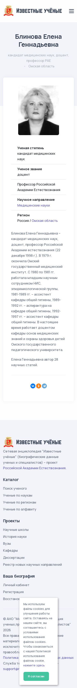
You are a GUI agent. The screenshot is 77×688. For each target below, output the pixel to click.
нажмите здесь (34, 665)
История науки (15, 536)
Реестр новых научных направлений (32, 564)
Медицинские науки (33, 205)
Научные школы (16, 529)
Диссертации (14, 557)
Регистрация (13, 592)
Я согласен (36, 676)
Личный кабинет (16, 585)
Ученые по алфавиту (19, 509)
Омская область (45, 220)
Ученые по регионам (19, 502)
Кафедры (10, 550)
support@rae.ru (15, 669)
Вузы (7, 543)
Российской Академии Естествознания (34, 468)
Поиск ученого (15, 488)
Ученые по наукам (17, 495)
